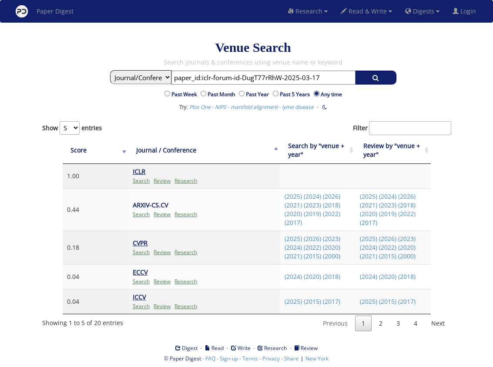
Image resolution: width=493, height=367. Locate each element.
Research (308, 11)
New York (317, 358)
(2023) (297, 205)
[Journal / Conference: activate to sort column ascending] (182, 150)
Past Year (259, 94)
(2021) (278, 205)
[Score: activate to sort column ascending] (81, 150)
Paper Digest (45, 11)
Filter (402, 128)
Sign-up (229, 358)
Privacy (271, 358)
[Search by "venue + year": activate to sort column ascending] (306, 150)
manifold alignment (254, 107)
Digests (422, 11)
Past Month (223, 94)
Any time (331, 94)
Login (466, 11)
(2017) (278, 222)
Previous (335, 323)
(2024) (297, 196)
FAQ (210, 358)
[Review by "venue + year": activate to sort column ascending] (389, 150)
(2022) (316, 214)
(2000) (316, 256)
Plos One (200, 107)
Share (291, 358)
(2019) (297, 214)
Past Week (185, 94)
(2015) (297, 256)
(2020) (278, 214)
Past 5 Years (296, 94)
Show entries (72, 128)
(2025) (278, 196)
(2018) (316, 205)
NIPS (220, 107)
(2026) (316, 196)
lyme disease (298, 107)
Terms (250, 358)
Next (438, 323)
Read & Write (366, 11)
